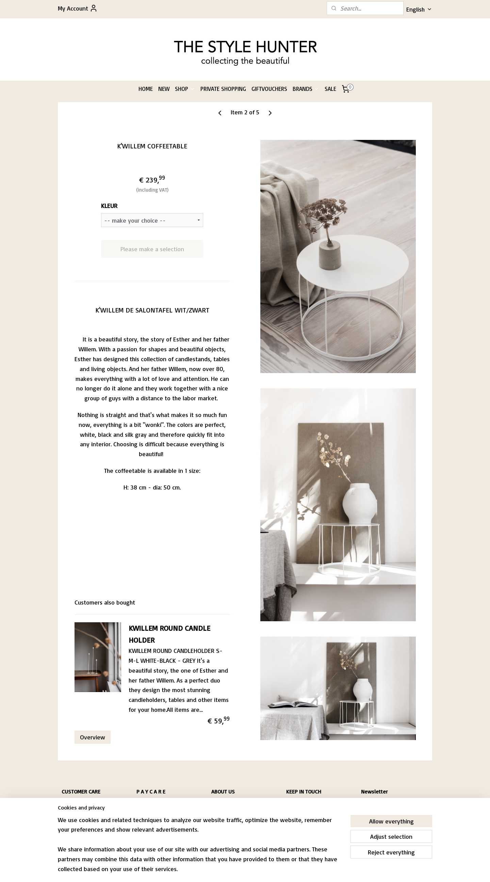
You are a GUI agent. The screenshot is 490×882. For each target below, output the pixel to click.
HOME (145, 88)
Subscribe (379, 821)
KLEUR (109, 205)
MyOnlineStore (318, 869)
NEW (163, 88)
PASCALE (219, 803)
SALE (330, 88)
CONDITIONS (72, 810)
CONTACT (70, 823)
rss (237, 869)
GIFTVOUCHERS (269, 88)
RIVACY (70, 816)
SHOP (185, 88)
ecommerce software (261, 869)
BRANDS (306, 88)
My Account (78, 8)
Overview (92, 737)
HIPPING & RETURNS (81, 803)
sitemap (224, 869)
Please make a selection (152, 249)
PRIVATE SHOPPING (223, 88)
